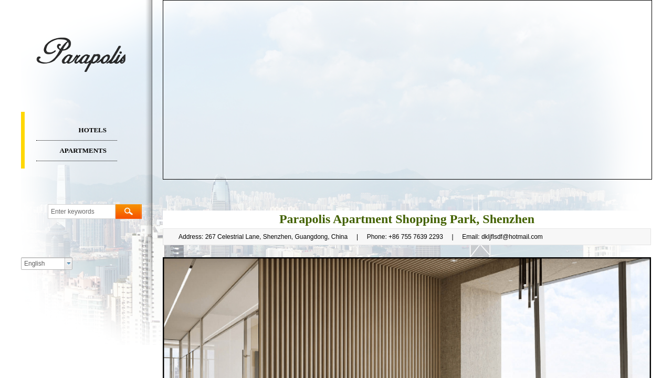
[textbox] (82, 211)
